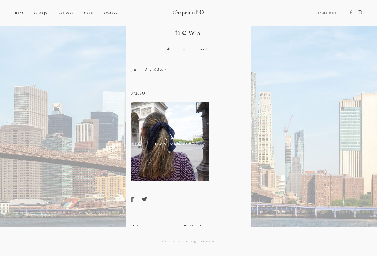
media (205, 49)
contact (110, 12)
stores (89, 12)
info (185, 49)
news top (192, 225)
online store (327, 12)
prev (135, 225)
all (168, 49)
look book (66, 12)
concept (40, 12)
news (19, 12)
